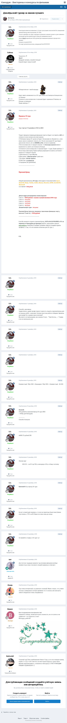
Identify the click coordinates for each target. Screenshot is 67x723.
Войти (47, 701)
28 (10, 671)
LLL (13, 18)
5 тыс (10, 43)
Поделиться (44, 19)
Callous (10, 52)
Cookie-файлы (45, 718)
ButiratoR (10, 656)
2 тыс (10, 576)
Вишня (10, 609)
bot (10, 559)
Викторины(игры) (25, 20)
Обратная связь (34, 718)
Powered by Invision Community (33, 720)
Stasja (10, 585)
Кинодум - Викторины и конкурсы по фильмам (25, 2)
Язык (20, 718)
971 (10, 626)
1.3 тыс (10, 67)
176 (10, 600)
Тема (25, 718)
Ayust (24, 38)
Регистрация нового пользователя (20, 701)
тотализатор (30, 160)
